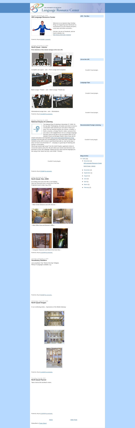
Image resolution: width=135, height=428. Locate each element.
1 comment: (48, 39)
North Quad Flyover (38, 380)
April (85, 181)
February (87, 187)
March (86, 184)
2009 (84, 158)
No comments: (49, 114)
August (86, 176)
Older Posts (73, 419)
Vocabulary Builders (39, 260)
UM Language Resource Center (43, 17)
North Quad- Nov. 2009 (40, 179)
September (87, 173)
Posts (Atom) (43, 423)
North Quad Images (38, 303)
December (87, 161)
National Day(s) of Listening (42, 122)
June (85, 178)
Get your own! (35, 290)
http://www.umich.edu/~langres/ (62, 35)
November (87, 170)
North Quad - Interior (39, 47)
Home (51, 419)
